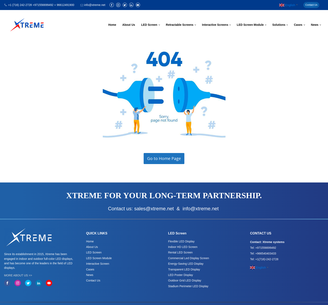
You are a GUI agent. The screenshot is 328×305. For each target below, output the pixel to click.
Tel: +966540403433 (263, 253)
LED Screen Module (250, 24)
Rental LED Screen (180, 252)
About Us (128, 24)
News (315, 24)
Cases (298, 24)
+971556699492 (43, 5)
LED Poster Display (180, 275)
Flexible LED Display (181, 241)
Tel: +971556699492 (263, 247)
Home (112, 24)
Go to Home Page (164, 158)
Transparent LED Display (184, 269)
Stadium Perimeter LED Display (188, 286)
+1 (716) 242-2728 (20, 5)
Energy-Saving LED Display (186, 263)
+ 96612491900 (64, 5)
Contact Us (311, 4)
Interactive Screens (215, 24)
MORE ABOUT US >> (18, 275)
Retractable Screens (180, 24)
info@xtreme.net (94, 5)
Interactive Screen (97, 263)
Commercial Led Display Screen (188, 258)
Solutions (278, 24)
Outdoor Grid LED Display (184, 280)
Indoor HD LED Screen (182, 247)
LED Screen (149, 24)
